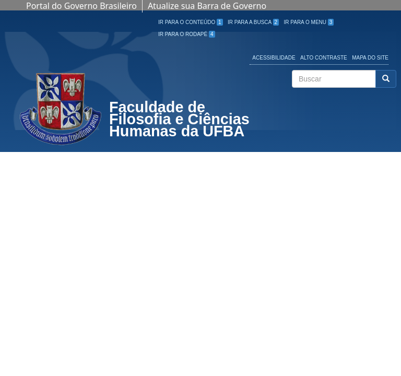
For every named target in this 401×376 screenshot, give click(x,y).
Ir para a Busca (253, 22)
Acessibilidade (273, 58)
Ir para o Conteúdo (190, 22)
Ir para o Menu (309, 22)
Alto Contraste (323, 58)
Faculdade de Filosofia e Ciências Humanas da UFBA (179, 120)
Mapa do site (370, 58)
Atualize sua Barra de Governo (207, 5)
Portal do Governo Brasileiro (81, 5)
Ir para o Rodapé (186, 34)
